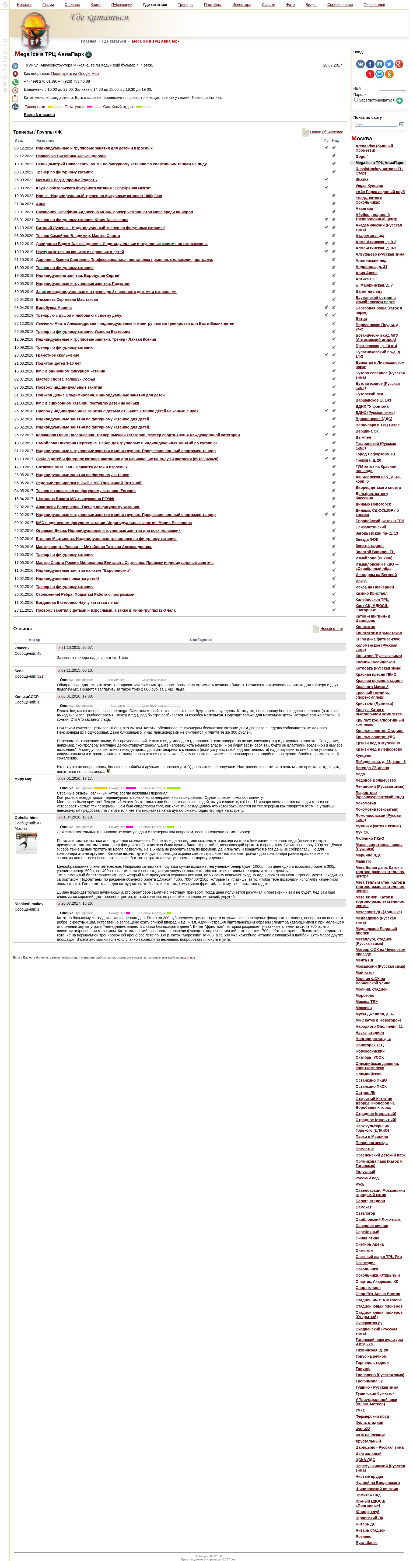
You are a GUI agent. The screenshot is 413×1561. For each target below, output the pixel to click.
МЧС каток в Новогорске (378, 1020)
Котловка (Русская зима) (378, 668)
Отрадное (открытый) (376, 1113)
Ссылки (268, 4)
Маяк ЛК (363, 861)
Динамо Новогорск (373, 504)
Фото (290, 4)
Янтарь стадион (371, 1530)
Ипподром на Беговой (376, 575)
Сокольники (367, 1269)
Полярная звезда (372, 1143)
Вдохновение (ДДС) (374, 419)
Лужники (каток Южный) (378, 826)
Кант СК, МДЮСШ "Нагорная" (372, 608)
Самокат (363, 1207)
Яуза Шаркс (366, 1543)
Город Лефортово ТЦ (375, 454)
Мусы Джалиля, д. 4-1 (376, 1014)
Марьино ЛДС (369, 855)
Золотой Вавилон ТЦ (375, 552)
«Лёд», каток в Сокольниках (369, 200)
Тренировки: (36, 106)
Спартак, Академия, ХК (377, 1281)
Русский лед (367, 1178)
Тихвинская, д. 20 (372, 1350)
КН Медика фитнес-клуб (378, 639)
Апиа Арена (367, 273)
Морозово (365, 995)
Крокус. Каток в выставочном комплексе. (379, 712)
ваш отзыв (187, 957)
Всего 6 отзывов (39, 115)
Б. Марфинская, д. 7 (374, 285)
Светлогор (365, 1213)
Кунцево (363, 755)
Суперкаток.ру (369, 1323)
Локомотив (366, 803)
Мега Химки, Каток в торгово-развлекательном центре (380, 901)
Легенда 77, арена (372, 768)
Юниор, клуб (368, 1512)
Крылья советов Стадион (380, 731)
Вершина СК (367, 431)
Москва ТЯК (367, 1001)
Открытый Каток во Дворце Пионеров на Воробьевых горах (375, 1103)
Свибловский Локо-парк (378, 1219)
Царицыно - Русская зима (380, 1447)
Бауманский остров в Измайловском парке (376, 299)
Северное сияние (372, 1226)
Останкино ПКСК (371, 1086)
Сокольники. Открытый (378, 1275)
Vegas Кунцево (369, 185)
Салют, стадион (370, 1201)
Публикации (121, 4)
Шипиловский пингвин (377, 1489)
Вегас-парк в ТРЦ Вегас (378, 425)
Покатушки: (74, 106)
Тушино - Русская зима (377, 1387)
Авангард (364, 208)
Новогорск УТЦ (370, 1045)
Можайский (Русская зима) (380, 966)
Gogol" (362, 156)
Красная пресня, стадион (379, 680)
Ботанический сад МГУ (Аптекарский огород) (377, 337)
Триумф (363, 1369)
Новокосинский (370, 1051)
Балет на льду (369, 291)
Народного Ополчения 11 (379, 1026)
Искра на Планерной (375, 587)
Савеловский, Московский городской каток (380, 1192)
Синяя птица (367, 1238)
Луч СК (362, 832)
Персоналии (374, 4)
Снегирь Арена (370, 1244)
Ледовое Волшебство (376, 780)
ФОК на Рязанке (371, 1435)
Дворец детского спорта (378, 487)
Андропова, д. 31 (371, 266)
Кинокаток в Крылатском (379, 633)
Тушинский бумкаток (375, 1393)
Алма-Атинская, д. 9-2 (376, 242)
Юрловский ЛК (369, 1518)
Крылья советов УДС (375, 737)
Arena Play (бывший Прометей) (374, 148)
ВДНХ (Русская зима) (375, 412)
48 (39, 653)
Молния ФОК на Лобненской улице (373, 981)
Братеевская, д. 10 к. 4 (376, 346)
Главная (88, 41)
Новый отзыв (328, 628)
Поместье (365, 1149)
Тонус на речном (371, 1356)
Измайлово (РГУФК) (374, 558)
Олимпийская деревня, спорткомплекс (377, 1065)
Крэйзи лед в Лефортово (379, 749)
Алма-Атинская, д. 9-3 (376, 248)
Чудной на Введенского (378, 1482)
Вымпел (363, 437)
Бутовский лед (369, 394)
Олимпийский (369, 1074)
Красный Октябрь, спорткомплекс (373, 695)
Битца (361, 318)
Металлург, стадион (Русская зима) (374, 941)
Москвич (364, 1008)
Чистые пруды (369, 1476)
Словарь (72, 4)
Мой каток (365, 972)
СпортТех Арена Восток (378, 1294)
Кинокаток (365, 627)
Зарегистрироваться (374, 100)
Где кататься (114, 41)
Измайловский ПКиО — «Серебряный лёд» (377, 566)
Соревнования (340, 4)
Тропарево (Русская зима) (380, 1375)
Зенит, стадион (370, 545)
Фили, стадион (369, 1422)
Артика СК (365, 279)
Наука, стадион (370, 1032)
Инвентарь (241, 4)
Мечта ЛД (364, 960)
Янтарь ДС (366, 1524)
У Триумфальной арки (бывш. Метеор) (376, 1402)
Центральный (369, 1453)
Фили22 (363, 1429)
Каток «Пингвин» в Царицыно (373, 618)
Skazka (362, 179)
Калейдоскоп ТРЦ (372, 599)
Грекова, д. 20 (368, 460)
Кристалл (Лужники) (374, 703)
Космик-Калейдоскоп (375, 662)
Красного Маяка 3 (372, 687)
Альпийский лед (371, 260)
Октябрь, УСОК (370, 1057)
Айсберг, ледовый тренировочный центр (376, 216)
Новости (24, 4)
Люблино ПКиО (370, 838)
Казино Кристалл (372, 593)
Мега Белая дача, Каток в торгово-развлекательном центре (380, 871)
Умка (360, 1410)
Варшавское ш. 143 (373, 400)
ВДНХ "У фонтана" (373, 406)
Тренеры (185, 4)
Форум (48, 4)
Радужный (365, 1172)
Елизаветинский (371, 527)
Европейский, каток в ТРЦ (380, 521)
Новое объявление (322, 132)
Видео (311, 4)
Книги (96, 4)
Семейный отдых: (118, 106)
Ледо (360, 774)
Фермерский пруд (372, 1416)
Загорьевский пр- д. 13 (377, 533)
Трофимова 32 (369, 1381)
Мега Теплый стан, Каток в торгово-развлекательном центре (380, 886)
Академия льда (370, 236)
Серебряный (367, 1232)
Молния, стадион (372, 989)
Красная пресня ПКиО (376, 674)
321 (40, 676)
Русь (360, 1184)
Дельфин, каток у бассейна (372, 496)
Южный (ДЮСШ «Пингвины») (371, 1503)
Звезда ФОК (367, 539)
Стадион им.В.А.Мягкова (379, 1300)
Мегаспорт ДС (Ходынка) (379, 912)
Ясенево (364, 1536)
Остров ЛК (366, 1092)
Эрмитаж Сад (368, 1495)
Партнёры (213, 4)
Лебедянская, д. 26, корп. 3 (381, 761)
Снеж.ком (364, 1250)
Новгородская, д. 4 (373, 1039)
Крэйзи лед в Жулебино (378, 743)
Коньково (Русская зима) (379, 656)
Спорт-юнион (368, 1287)
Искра (361, 581)
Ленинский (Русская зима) (380, 786)
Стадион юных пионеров (379, 1306)
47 (39, 823)
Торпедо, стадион (372, 1362)
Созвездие (366, 1263)
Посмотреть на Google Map (75, 73)
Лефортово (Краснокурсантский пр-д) (380, 794)
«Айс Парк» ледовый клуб (380, 192)
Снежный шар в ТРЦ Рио (379, 1257)
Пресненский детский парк (380, 1155)
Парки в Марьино (372, 1136)
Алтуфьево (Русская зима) (380, 254)
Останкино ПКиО (371, 1080)
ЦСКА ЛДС (365, 1460)
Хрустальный (368, 1441)
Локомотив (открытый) (377, 809)
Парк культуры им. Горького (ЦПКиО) (373, 1128)
